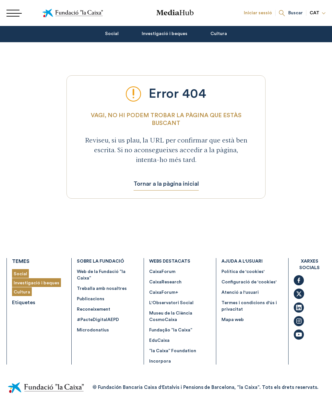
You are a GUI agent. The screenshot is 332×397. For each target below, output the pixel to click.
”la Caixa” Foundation (172, 351)
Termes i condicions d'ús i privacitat (249, 306)
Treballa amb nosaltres (102, 288)
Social (112, 33)
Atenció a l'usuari (240, 292)
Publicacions (90, 299)
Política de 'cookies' (243, 271)
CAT (318, 13)
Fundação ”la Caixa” (170, 330)
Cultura (218, 33)
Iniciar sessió (258, 13)
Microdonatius (93, 330)
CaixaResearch (165, 282)
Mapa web (232, 319)
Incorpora (160, 361)
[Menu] (11, 13)
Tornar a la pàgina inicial (166, 184)
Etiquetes (23, 302)
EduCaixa (159, 340)
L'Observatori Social (171, 303)
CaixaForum (162, 271)
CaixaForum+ (163, 292)
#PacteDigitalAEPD (98, 319)
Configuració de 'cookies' (249, 282)
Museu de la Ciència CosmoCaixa (170, 316)
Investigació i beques (164, 33)
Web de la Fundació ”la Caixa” (101, 274)
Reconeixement (93, 309)
